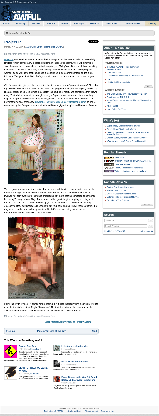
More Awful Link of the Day (51, 331)
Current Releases (132, 23)
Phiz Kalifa (34, 374)
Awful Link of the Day (22, 33)
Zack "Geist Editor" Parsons (38, 47)
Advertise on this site (74, 411)
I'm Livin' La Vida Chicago (118, 200)
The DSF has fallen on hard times (128, 168)
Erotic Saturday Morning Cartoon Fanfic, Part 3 (126, 138)
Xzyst (109, 79)
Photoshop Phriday (68, 349)
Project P (12, 42)
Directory (152, 23)
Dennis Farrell (35, 349)
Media (8, 33)
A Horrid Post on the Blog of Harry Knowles (125, 76)
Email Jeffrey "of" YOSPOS (114, 231)
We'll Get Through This (116, 190)
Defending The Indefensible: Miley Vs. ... (124, 197)
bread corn (119, 158)
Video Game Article (68, 383)
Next (94, 331)
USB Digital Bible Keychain (118, 82)
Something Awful (7, 2)
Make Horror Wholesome (74, 361)
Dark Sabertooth (114, 72)
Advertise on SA (147, 231)
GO (150, 221)
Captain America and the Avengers (121, 187)
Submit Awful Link (107, 411)
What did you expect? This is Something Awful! (126, 141)
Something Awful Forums (26, 2)
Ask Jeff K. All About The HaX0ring (121, 129)
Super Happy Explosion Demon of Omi (123, 126)
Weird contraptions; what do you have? (130, 171)
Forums (6, 23)
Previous (10, 331)
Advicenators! (112, 106)
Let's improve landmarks (74, 346)
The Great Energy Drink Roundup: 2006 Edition (127, 94)
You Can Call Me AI (122, 164)
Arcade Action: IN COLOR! (118, 97)
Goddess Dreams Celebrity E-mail (121, 194)
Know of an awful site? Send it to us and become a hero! (31, 54)
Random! (147, 204)
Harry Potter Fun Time (116, 109)
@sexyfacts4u (57, 47)
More (148, 87)
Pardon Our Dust (27, 346)
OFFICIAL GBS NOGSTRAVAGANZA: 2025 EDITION (133, 161)
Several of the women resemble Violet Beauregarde (60, 102)
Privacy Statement (91, 411)
